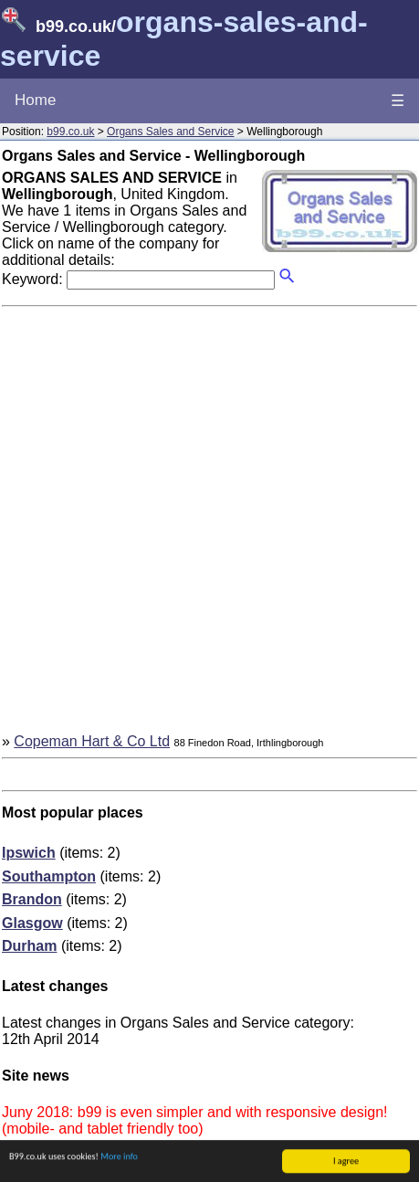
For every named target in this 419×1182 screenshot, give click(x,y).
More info (119, 1157)
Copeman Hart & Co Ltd (92, 741)
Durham (29, 946)
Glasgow (32, 923)
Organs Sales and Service (170, 131)
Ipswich (29, 852)
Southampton (49, 876)
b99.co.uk (70, 131)
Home (35, 100)
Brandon (32, 899)
